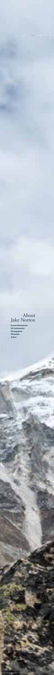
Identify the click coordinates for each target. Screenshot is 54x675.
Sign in (46, 35)
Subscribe (39, 35)
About (33, 35)
